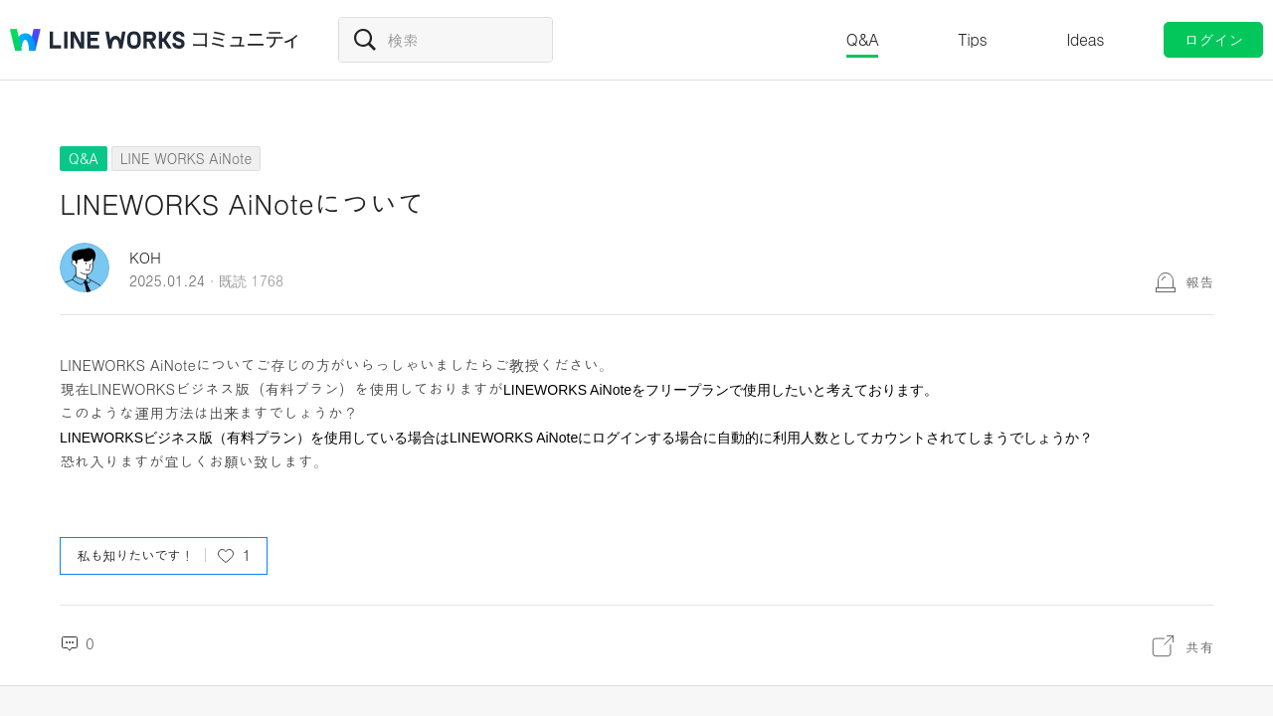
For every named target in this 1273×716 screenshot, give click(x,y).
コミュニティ (245, 40)
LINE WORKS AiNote (186, 158)
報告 (1199, 281)
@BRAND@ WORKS (97, 40)
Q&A (862, 39)
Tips (972, 39)
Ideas (1085, 39)
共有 (1199, 646)
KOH (145, 257)
